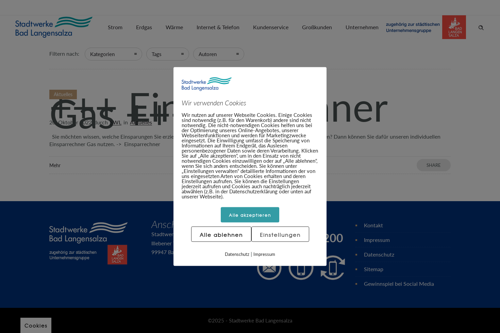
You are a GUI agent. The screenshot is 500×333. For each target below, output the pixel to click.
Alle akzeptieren (250, 215)
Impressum (264, 254)
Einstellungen (280, 235)
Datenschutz (237, 254)
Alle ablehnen (221, 235)
